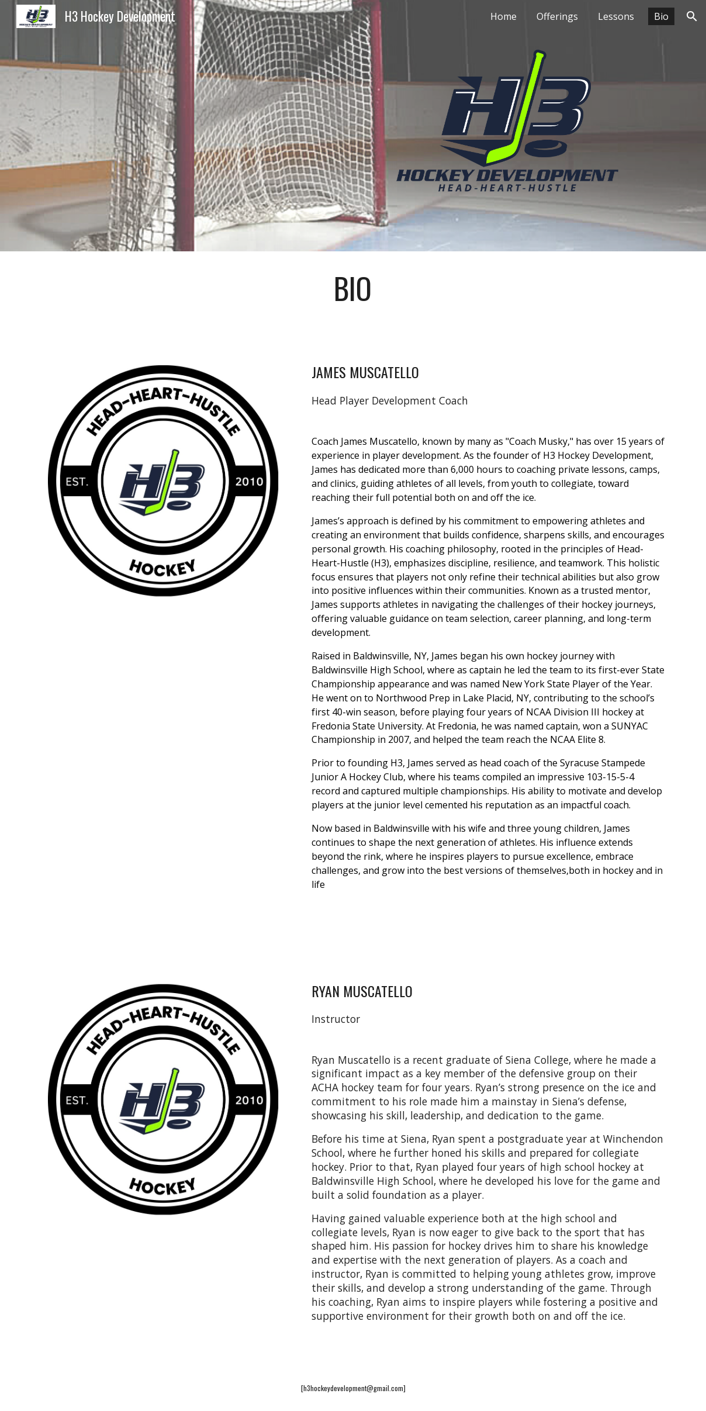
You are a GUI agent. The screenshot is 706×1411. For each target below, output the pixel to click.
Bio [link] (661, 16)
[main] (353, 288)
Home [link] (503, 16)
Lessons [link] (616, 16)
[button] (692, 16)
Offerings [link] (557, 16)
